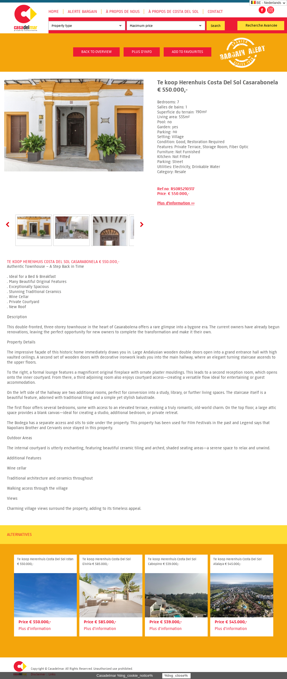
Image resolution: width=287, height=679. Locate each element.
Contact (215, 11)
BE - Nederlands (266, 3)
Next (140, 224)
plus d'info (142, 52)
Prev (8, 224)
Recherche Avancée (261, 25)
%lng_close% (176, 675)
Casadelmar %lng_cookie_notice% (124, 675)
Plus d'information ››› (176, 203)
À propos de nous (123, 11)
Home (53, 11)
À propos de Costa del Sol (174, 11)
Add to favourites (187, 52)
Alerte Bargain (82, 11)
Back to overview (96, 52)
